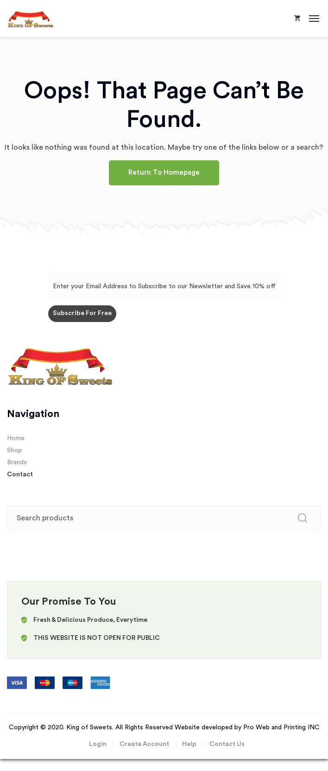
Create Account (144, 744)
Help (189, 744)
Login (98, 744)
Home (16, 438)
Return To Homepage (164, 172)
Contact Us (227, 744)
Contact (20, 474)
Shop (14, 450)
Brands (17, 462)
